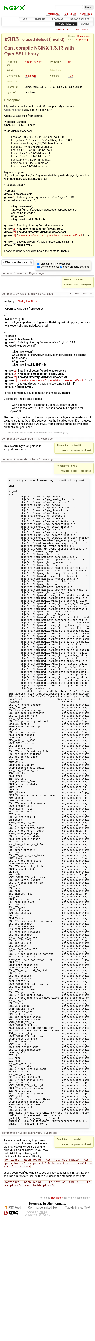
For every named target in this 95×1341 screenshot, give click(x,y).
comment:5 (8, 1254)
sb (69, 61)
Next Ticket (82, 29)
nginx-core (30, 75)
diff (65, 432)
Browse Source (79, 19)
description (87, 293)
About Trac (86, 13)
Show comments (50, 266)
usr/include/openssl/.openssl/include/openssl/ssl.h (51, 235)
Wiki (25, 19)
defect (42, 39)
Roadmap (58, 19)
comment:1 (8, 273)
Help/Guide (70, 13)
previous (57, 432)
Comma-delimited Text (43, 1331)
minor (28, 70)
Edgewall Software (38, 1338)
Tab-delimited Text (77, 1331)
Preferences (53, 13)
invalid (56, 39)
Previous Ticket (63, 29)
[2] (14, 225)
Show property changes (76, 266)
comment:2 (8, 293)
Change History (18, 262)
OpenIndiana (12, 109)
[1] (14, 197)
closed (28, 39)
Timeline (40, 19)
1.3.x (70, 75)
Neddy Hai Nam (33, 61)
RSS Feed (14, 1331)
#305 (11, 39)
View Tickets (66, 24)
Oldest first (47, 263)
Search (85, 24)
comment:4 (8, 459)
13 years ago (83, 36)
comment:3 (8, 438)
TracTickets (57, 1321)
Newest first (63, 263)
